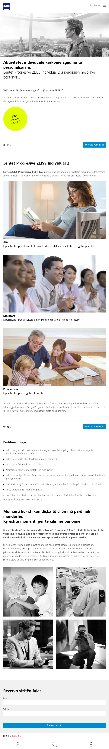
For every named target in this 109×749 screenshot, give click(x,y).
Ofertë (6, 145)
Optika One (16, 736)
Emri (5, 698)
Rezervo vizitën (54, 725)
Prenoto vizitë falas (94, 145)
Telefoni (6, 709)
